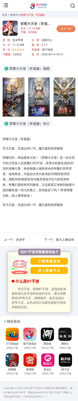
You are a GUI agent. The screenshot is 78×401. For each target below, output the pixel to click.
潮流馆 (47, 343)
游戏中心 (15, 15)
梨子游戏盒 (29, 343)
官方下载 (66, 28)
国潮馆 (12, 369)
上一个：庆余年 (14, 239)
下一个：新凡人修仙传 (59, 239)
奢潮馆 (30, 369)
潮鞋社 (65, 343)
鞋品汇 (48, 369)
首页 (4, 15)
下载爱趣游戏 (49, 261)
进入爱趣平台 (49, 270)
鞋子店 (65, 369)
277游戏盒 (12, 343)
